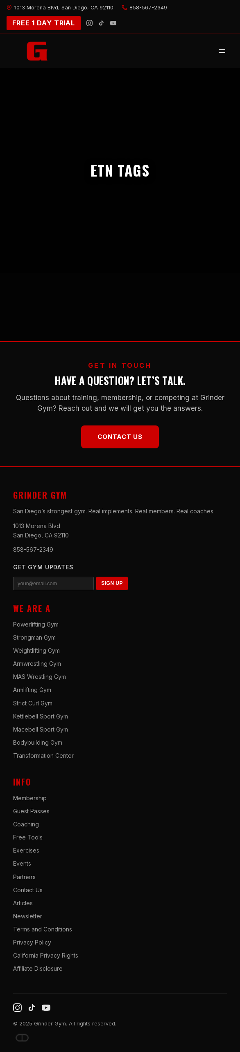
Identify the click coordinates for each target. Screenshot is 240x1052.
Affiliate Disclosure (38, 968)
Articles (23, 903)
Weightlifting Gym (36, 650)
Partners (24, 876)
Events (22, 863)
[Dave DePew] (22, 1037)
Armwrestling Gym (37, 663)
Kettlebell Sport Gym (40, 716)
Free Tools (28, 837)
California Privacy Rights (45, 955)
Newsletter (27, 916)
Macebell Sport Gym (40, 729)
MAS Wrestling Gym (39, 676)
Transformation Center (43, 755)
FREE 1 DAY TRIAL (43, 23)
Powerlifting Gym (36, 624)
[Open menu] (222, 51)
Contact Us (120, 437)
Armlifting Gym (32, 689)
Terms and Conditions (42, 929)
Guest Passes (31, 811)
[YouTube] (113, 23)
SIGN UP (112, 583)
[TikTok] (101, 23)
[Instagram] (89, 23)
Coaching (26, 824)
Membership (30, 798)
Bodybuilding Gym (37, 742)
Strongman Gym (34, 637)
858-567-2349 (33, 549)
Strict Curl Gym (32, 703)
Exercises (26, 850)
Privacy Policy (32, 942)
